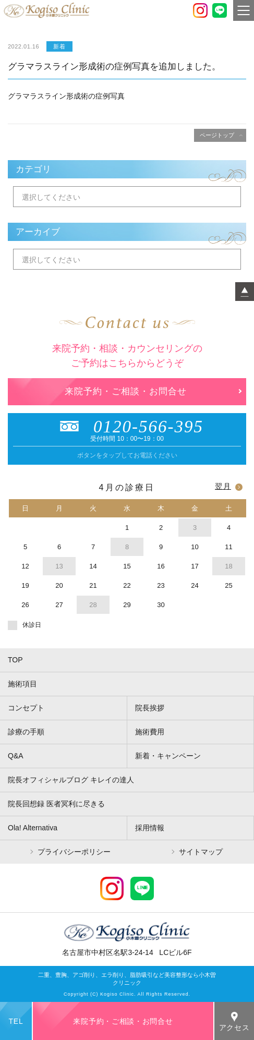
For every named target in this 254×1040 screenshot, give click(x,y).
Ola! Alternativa (32, 828)
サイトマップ (201, 852)
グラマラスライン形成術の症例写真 (66, 96)
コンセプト (26, 708)
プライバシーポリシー (74, 852)
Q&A (15, 756)
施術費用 (149, 732)
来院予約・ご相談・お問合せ (126, 391)
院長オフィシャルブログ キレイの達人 (71, 780)
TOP (15, 660)
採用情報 (149, 828)
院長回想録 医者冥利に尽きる (56, 804)
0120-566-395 (127, 426)
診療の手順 (26, 732)
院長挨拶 (149, 708)
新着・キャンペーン (168, 756)
